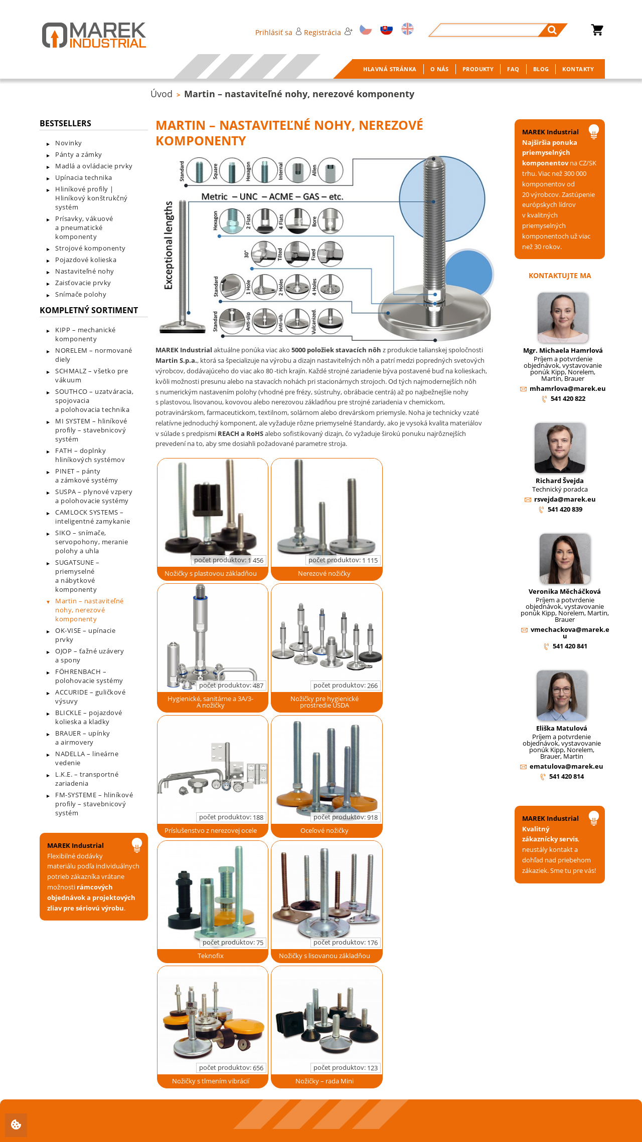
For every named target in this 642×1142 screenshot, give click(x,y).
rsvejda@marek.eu (565, 499)
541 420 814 (566, 776)
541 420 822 (568, 398)
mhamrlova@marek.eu (568, 388)
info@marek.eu (89, 1123)
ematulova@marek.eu (566, 766)
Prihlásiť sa (278, 32)
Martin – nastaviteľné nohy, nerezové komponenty (299, 94)
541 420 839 (565, 509)
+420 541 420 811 (92, 1104)
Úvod (161, 94)
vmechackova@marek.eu (570, 632)
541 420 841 (570, 645)
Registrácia (328, 32)
